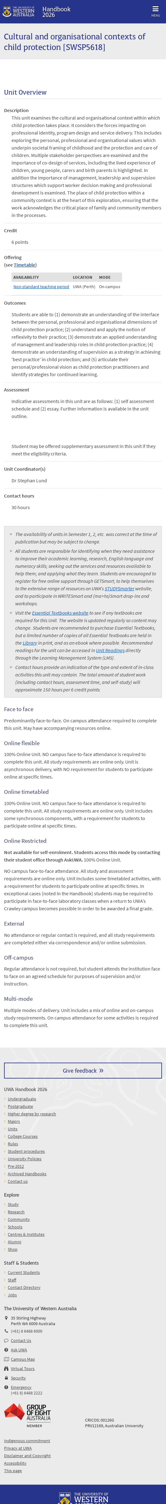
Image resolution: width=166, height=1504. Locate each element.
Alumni (14, 1242)
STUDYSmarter (119, 588)
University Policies (24, 1159)
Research (16, 1212)
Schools (15, 1227)
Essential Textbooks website (60, 613)
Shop (12, 1249)
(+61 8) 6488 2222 (26, 1393)
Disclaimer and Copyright (27, 1455)
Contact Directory (24, 1287)
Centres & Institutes (26, 1234)
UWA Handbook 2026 (25, 1089)
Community (19, 1219)
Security (18, 1378)
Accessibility (15, 1463)
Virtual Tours (23, 1368)
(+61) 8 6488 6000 (26, 1331)
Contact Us (21, 1340)
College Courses (23, 1136)
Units (12, 1129)
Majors (14, 1121)
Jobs (12, 1295)
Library (30, 643)
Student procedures (26, 1151)
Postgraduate (20, 1106)
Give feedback (80, 1070)
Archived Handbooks (27, 1174)
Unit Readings (110, 650)
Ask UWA (19, 1350)
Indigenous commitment (27, 1440)
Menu (155, 10)
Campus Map (23, 1359)
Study (13, 1204)
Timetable (24, 265)
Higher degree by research (32, 1114)
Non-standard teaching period (41, 286)
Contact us (18, 1181)
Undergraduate (22, 1099)
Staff (12, 1280)
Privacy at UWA (18, 1448)
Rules (13, 1144)
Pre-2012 (16, 1166)
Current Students (24, 1272)
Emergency (21, 1387)
